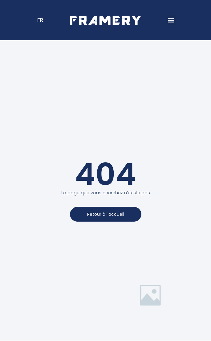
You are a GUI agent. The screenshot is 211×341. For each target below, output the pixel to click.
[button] (171, 20)
